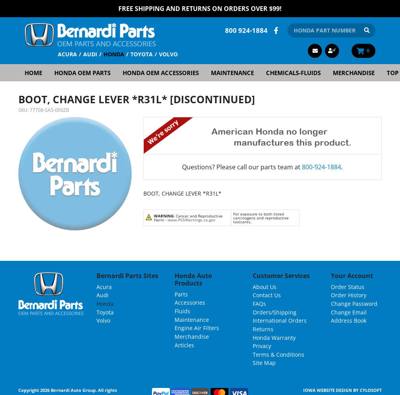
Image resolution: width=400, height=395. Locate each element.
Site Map (264, 362)
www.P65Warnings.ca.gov (191, 220)
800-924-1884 (321, 167)
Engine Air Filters (197, 328)
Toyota (141, 54)
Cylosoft (371, 390)
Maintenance (232, 73)
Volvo (168, 54)
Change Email (349, 312)
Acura (67, 54)
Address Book (348, 320)
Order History (348, 295)
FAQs (259, 303)
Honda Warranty (274, 337)
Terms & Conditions (278, 354)
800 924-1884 (246, 30)
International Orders (280, 320)
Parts (181, 294)
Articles (184, 345)
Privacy (262, 346)
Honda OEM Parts (82, 73)
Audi (90, 54)
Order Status (347, 287)
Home (33, 73)
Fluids (182, 311)
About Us (265, 287)
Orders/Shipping (274, 312)
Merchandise (354, 73)
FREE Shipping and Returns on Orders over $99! (200, 8)
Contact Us (267, 295)
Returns (263, 329)
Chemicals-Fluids (293, 73)
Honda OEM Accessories (161, 73)
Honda (114, 54)
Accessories (190, 302)
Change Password (354, 303)
